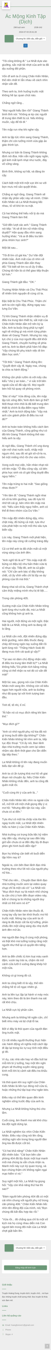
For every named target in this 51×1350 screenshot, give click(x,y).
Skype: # (7, 1334)
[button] (30, 38)
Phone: (6, 1330)
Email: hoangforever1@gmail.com (18, 1325)
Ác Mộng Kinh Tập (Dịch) (25, 18)
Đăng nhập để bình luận (25, 1268)
